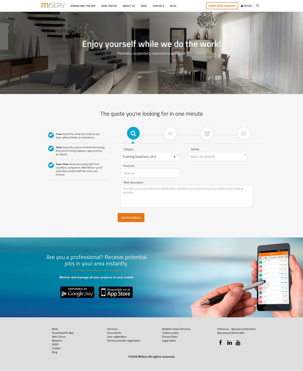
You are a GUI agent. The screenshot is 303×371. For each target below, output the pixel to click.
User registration (117, 337)
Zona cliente (114, 333)
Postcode (128, 166)
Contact (158, 6)
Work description (133, 183)
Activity (195, 150)
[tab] (133, 133)
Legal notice (169, 341)
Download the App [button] (82, 6)
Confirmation (131, 217)
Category (128, 150)
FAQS (143, 6)
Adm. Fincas (109, 6)
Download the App (63, 333)
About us (129, 6)
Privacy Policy (170, 337)
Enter (246, 6)
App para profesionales (230, 333)
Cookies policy (170, 333)
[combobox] (150, 156)
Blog (173, 6)
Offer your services (222, 6)
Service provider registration (123, 341)
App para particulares (243, 329)
